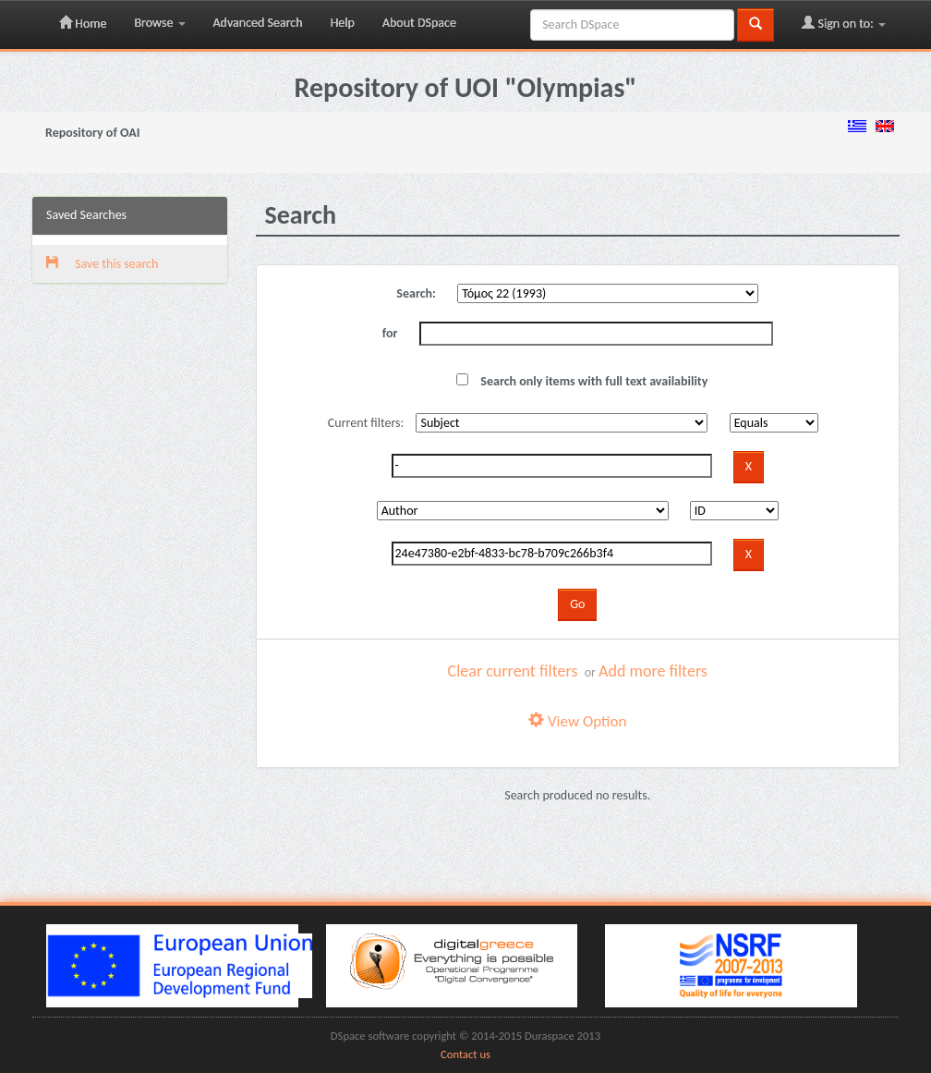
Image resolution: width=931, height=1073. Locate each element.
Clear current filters (513, 671)
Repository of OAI (92, 132)
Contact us (465, 1054)
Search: (416, 293)
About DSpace (419, 22)
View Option (577, 721)
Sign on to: (844, 23)
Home (82, 23)
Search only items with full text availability (581, 381)
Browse (159, 22)
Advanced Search (258, 22)
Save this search (102, 264)
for (390, 333)
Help (343, 22)
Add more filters (652, 671)
